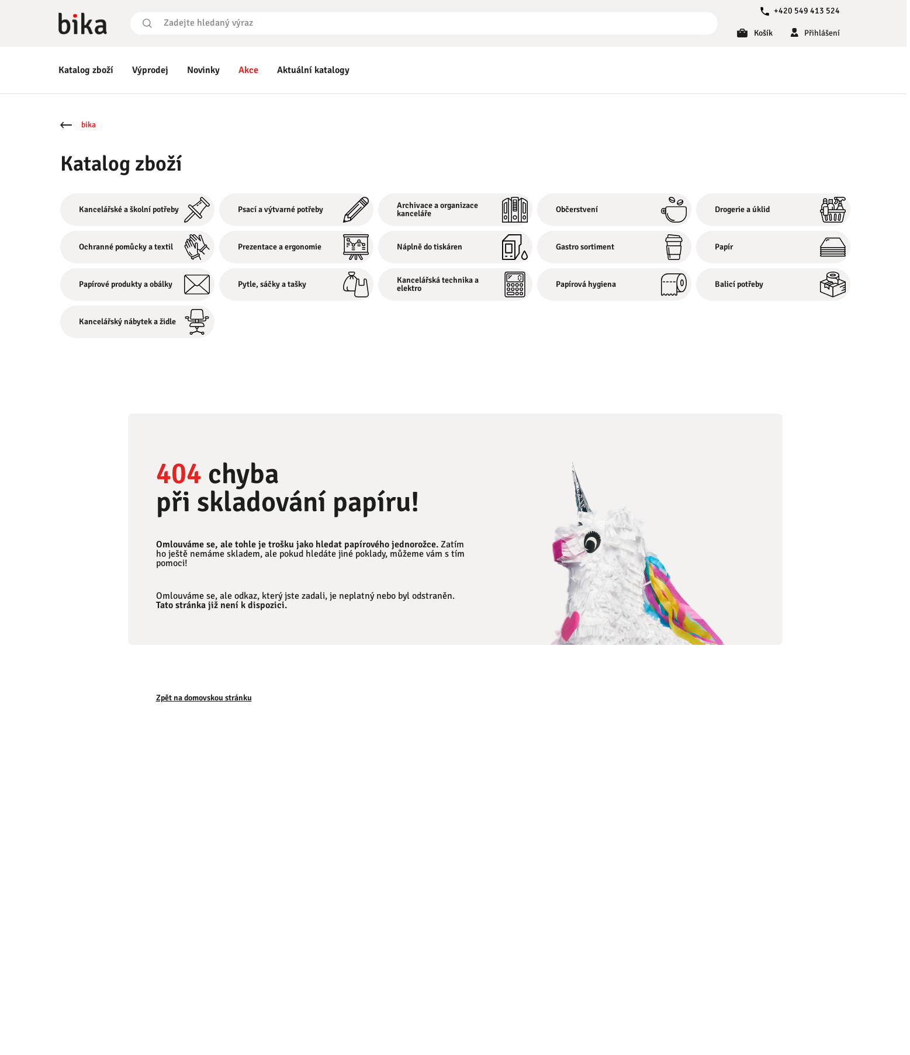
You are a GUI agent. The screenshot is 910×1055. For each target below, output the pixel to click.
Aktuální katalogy (313, 70)
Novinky (203, 70)
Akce (248, 70)
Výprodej (150, 70)
